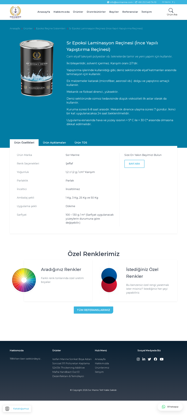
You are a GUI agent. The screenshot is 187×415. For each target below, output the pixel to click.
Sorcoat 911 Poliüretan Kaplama (71, 363)
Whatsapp (170, 407)
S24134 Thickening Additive (68, 367)
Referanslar (130, 11)
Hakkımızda (61, 11)
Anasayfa (43, 11)
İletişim (147, 11)
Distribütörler (96, 11)
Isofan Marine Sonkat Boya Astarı (72, 359)
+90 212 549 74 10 (145, 2)
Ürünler (78, 11)
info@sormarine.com (120, 2)
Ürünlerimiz (102, 367)
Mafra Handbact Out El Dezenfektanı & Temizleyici (68, 374)
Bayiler (114, 11)
